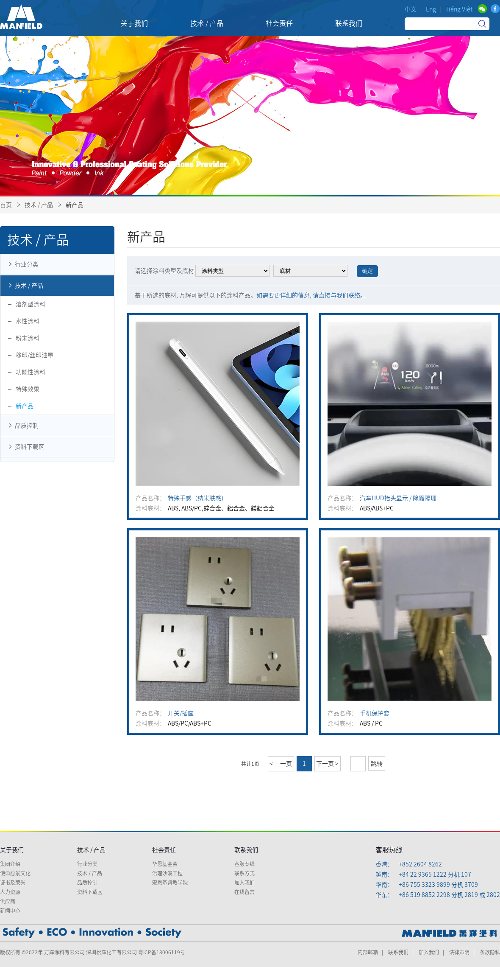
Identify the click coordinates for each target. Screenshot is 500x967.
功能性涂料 (30, 372)
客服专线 (244, 863)
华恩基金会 (165, 863)
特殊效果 (27, 389)
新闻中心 (10, 910)
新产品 (24, 406)
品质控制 (22, 426)
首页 (6, 205)
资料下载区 (24, 447)
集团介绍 (10, 863)
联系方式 (244, 873)
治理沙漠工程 (167, 873)
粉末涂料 (27, 338)
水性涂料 (27, 321)
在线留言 (244, 891)
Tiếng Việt (458, 9)
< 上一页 (280, 764)
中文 (411, 9)
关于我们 (12, 850)
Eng (431, 9)
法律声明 (459, 952)
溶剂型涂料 (30, 304)
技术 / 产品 (39, 205)
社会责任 (164, 850)
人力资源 (10, 891)
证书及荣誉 (12, 882)
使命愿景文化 (15, 873)
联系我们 (246, 850)
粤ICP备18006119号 (161, 952)
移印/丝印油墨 (34, 355)
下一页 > (327, 764)
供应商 (7, 901)
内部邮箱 (368, 952)
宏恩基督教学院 (170, 882)
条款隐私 (490, 952)
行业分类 (22, 264)
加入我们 (244, 882)
